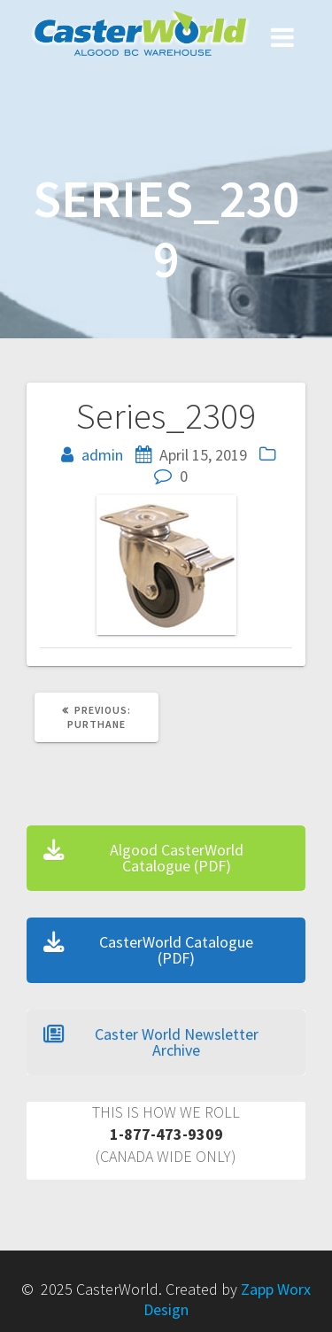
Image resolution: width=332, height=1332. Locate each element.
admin (102, 455)
